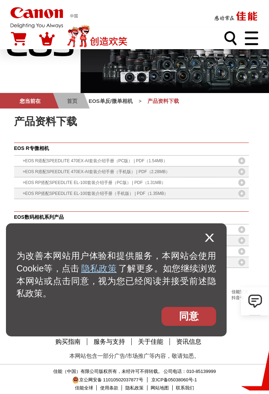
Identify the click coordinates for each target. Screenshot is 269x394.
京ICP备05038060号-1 (174, 379)
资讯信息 (188, 341)
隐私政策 (99, 268)
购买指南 (68, 341)
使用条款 (109, 387)
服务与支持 (109, 341)
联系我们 (185, 387)
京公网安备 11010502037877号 (107, 379)
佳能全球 (84, 387)
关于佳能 (150, 341)
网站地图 (160, 387)
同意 (189, 316)
